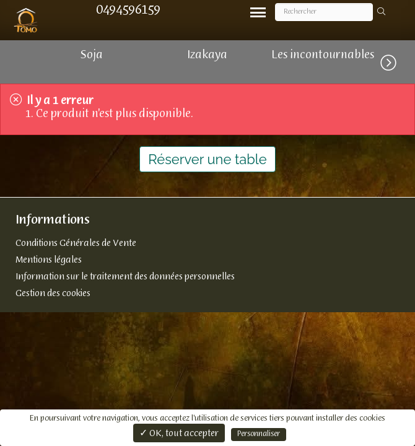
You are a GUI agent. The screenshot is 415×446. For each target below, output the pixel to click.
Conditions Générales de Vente (75, 243)
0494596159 (128, 10)
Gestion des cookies (52, 294)
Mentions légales (48, 260)
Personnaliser (258, 434)
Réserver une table (207, 159)
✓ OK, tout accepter (179, 434)
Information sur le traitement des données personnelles (125, 277)
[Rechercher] (324, 12)
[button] (397, 61)
